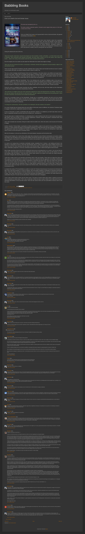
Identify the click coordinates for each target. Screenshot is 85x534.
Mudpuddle (9, 192)
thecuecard (9, 505)
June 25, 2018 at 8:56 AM (11, 333)
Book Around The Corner (70, 63)
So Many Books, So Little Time (71, 84)
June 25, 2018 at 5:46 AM (11, 325)
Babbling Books (16, 5)
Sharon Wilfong (9, 336)
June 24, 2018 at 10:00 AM (11, 297)
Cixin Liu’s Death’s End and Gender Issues (73, 40)
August (68, 36)
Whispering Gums (10, 245)
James (8, 404)
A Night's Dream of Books (70, 61)
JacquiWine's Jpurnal (69, 71)
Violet (8, 200)
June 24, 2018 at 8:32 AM (11, 280)
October (68, 33)
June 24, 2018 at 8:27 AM (11, 272)
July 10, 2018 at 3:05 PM (11, 517)
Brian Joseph (9, 213)
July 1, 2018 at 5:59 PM (10, 483)
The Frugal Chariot (69, 90)
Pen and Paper (68, 77)
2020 (67, 27)
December (69, 31)
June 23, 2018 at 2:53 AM (11, 210)
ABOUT (8, 13)
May (68, 43)
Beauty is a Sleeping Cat (70, 62)
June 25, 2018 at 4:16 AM (11, 318)
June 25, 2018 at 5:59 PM (11, 374)
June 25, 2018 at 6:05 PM (11, 382)
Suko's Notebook (69, 85)
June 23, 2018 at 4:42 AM (11, 220)
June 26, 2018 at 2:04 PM (11, 408)
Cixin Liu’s (8, 187)
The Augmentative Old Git (70, 86)
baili (7, 306)
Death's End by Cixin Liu (71, 41)
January (68, 48)
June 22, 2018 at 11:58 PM (11, 197)
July (68, 37)
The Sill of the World (69, 91)
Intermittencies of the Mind (70, 70)
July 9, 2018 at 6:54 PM (10, 508)
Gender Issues (16, 187)
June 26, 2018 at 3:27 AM (11, 401)
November (69, 32)
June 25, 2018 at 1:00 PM (11, 355)
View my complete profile (74, 19)
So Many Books (68, 83)
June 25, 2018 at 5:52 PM (11, 367)
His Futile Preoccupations (70, 69)
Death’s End (12, 187)
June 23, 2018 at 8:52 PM (11, 242)
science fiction (20, 187)
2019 (67, 28)
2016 (67, 51)
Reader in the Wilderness (70, 78)
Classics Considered (69, 64)
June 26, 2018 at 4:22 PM (11, 413)
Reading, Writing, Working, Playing (71, 80)
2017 (67, 50)
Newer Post (6, 521)
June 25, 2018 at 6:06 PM (11, 388)
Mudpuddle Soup (69, 76)
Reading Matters (68, 79)
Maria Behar (9, 454)
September (69, 35)
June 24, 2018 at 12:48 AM (11, 267)
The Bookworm (68, 87)
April (68, 44)
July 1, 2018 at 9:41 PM (10, 502)
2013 (67, 55)
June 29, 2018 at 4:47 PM (11, 421)
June (68, 39)
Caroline (8, 358)
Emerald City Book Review (70, 65)
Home (5, 13)
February (68, 47)
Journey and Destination (70, 72)
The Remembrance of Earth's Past (27, 187)
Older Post (60, 521)
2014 (67, 54)
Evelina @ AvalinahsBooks (11, 416)
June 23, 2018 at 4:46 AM (11, 227)
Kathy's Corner (9, 391)
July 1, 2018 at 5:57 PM (10, 451)
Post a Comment (8, 519)
